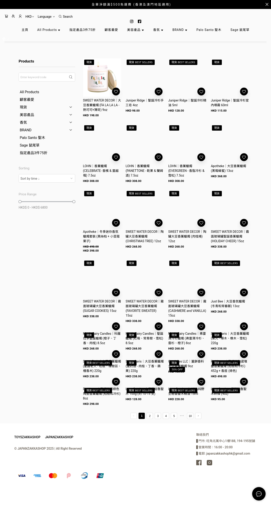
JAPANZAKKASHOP (59, 437)
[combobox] (47, 178)
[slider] (20, 201)
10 (190, 416)
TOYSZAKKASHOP (27, 437)
